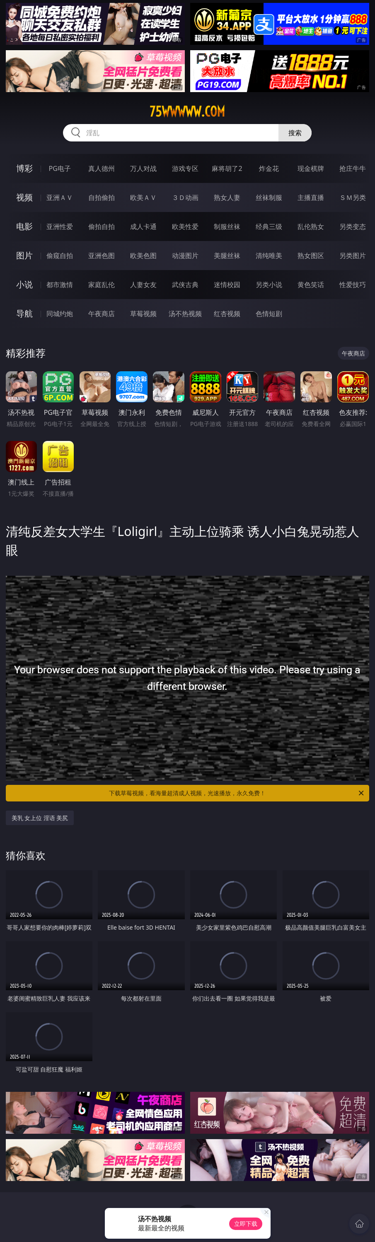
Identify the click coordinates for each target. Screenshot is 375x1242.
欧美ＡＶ (143, 197)
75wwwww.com (187, 111)
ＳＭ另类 (352, 197)
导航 (24, 313)
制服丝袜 (227, 226)
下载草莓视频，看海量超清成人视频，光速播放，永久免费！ (237, 793)
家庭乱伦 (101, 284)
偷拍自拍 (101, 226)
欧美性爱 (185, 226)
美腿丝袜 (227, 255)
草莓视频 (143, 313)
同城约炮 (59, 313)
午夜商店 (101, 313)
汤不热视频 (185, 313)
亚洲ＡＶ (59, 197)
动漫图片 (185, 255)
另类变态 (352, 226)
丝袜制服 (269, 197)
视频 (24, 197)
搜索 (295, 132)
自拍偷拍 (101, 197)
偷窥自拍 (59, 255)
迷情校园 (227, 284)
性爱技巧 (352, 284)
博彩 (24, 168)
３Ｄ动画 (185, 197)
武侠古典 (185, 284)
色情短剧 (269, 313)
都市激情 (59, 284)
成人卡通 (143, 226)
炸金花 (269, 168)
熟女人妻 (227, 197)
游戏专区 (185, 168)
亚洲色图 (101, 255)
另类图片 (352, 255)
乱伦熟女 (311, 226)
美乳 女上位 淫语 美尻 (40, 818)
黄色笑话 (311, 284)
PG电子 (60, 168)
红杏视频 (227, 313)
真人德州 (101, 168)
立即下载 (245, 1223)
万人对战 (143, 168)
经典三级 (269, 226)
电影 (24, 226)
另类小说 (269, 284)
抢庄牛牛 (352, 168)
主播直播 (311, 197)
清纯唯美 (269, 255)
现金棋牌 (311, 168)
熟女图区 (311, 255)
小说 (24, 284)
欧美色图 (143, 255)
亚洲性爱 (59, 226)
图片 (24, 255)
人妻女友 (143, 284)
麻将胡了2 (227, 168)
